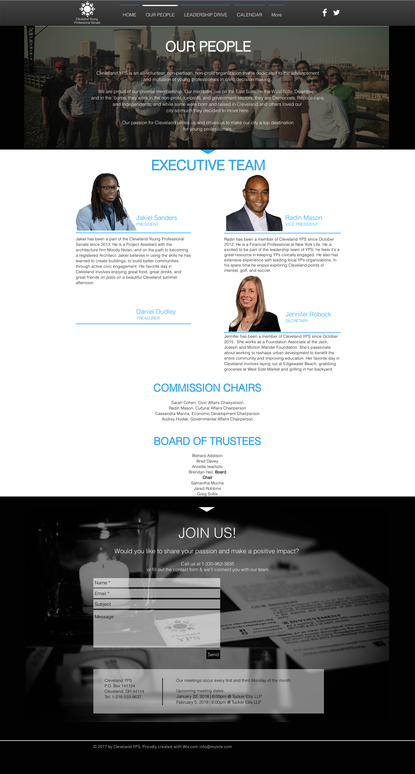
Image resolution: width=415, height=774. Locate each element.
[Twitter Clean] (336, 12)
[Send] (213, 654)
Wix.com (191, 747)
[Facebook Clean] (325, 12)
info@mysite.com (215, 747)
